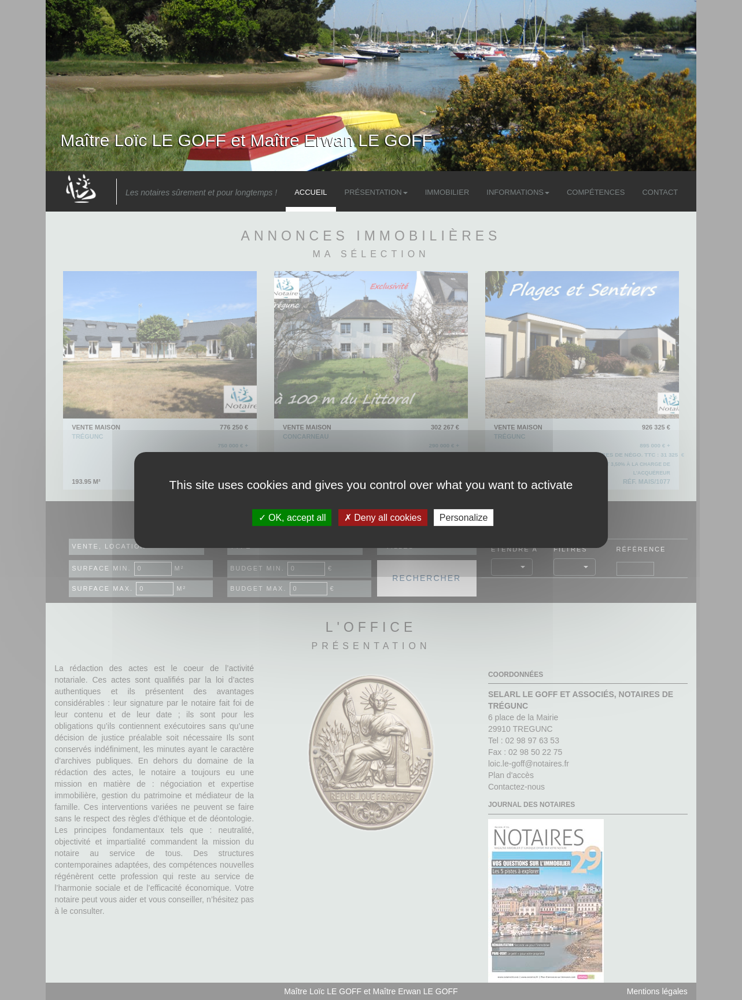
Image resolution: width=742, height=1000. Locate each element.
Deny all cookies (383, 518)
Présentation (376, 192)
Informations (517, 192)
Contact (660, 192)
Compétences (596, 192)
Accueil (310, 192)
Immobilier (447, 192)
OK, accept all (292, 518)
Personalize (464, 518)
